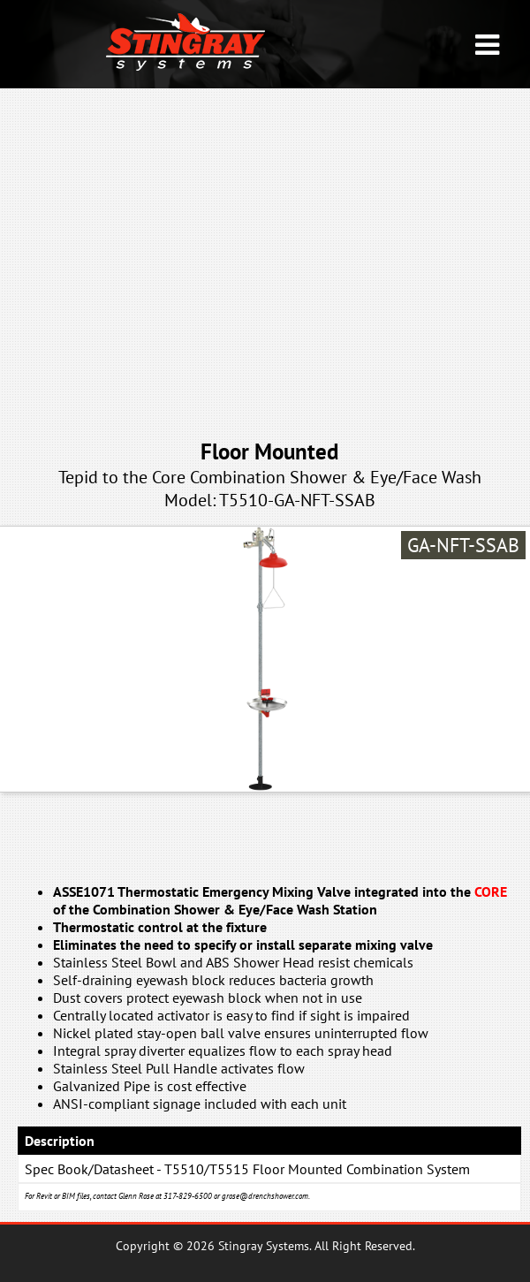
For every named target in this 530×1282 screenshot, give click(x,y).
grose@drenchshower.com (265, 1196)
